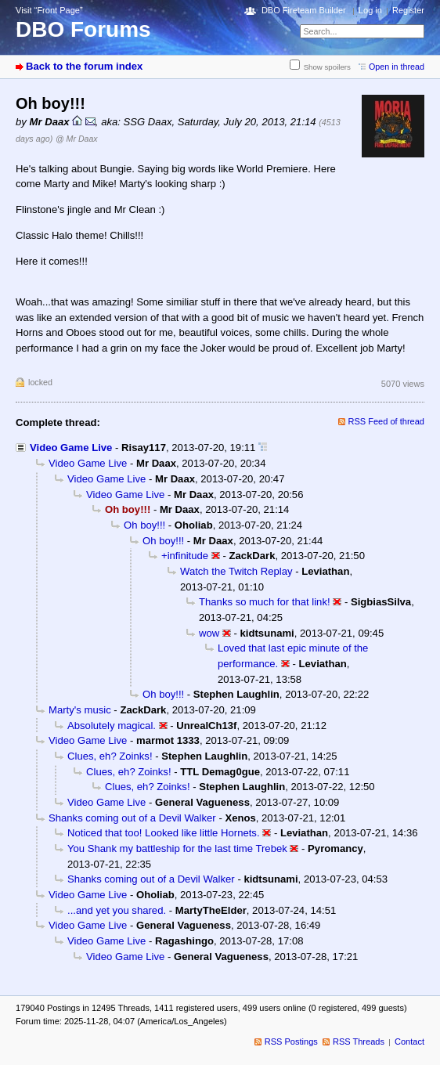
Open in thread (396, 66)
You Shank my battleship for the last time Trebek (177, 848)
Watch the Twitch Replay (236, 571)
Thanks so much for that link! (264, 602)
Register (408, 10)
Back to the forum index (84, 66)
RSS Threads (358, 1041)
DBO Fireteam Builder (303, 10)
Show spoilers (327, 67)
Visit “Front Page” (49, 10)
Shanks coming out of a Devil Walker (132, 818)
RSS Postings (291, 1041)
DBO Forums (83, 29)
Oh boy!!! (144, 525)
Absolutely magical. (111, 725)
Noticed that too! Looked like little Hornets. (163, 833)
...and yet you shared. (116, 910)
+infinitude (184, 555)
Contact (409, 1041)
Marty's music (80, 710)
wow (209, 633)
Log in (370, 10)
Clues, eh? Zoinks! (110, 756)
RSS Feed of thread (386, 421)
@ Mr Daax (77, 138)
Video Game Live (71, 447)
